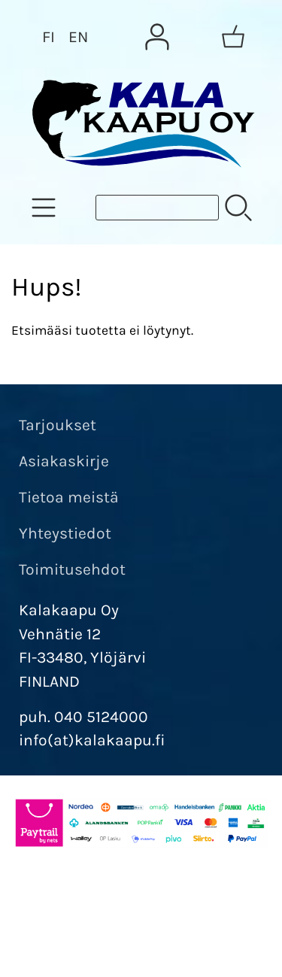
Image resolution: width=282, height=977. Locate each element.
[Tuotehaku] (157, 207)
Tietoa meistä (69, 497)
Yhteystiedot (65, 533)
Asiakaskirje (64, 461)
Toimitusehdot (72, 569)
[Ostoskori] (233, 37)
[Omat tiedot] (157, 37)
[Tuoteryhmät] (43, 208)
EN (78, 37)
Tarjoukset (57, 425)
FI (48, 37)
